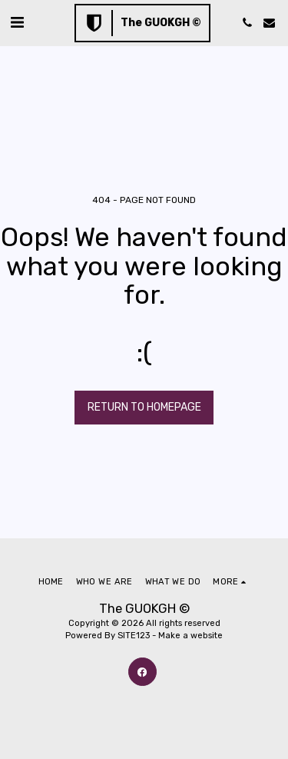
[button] (17, 22)
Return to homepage (144, 407)
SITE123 (134, 636)
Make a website (190, 636)
